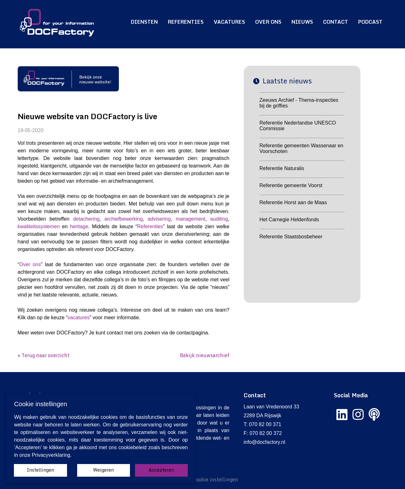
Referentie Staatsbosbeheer (291, 236)
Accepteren (161, 470)
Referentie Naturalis (282, 168)
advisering (159, 219)
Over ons (268, 22)
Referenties (186, 22)
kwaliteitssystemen (39, 226)
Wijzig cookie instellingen (208, 479)
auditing (219, 219)
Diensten (144, 22)
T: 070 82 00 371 (262, 424)
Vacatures (229, 22)
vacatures (78, 317)
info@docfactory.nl (264, 442)
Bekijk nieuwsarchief (205, 355)
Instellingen (40, 470)
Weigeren (103, 470)
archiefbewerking (123, 219)
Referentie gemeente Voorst (291, 185)
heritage (79, 226)
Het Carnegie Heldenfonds (289, 219)
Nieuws (302, 22)
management (190, 219)
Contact (335, 22)
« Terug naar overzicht (44, 355)
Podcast (370, 22)
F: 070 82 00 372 (263, 433)
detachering (86, 219)
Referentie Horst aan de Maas (293, 202)
